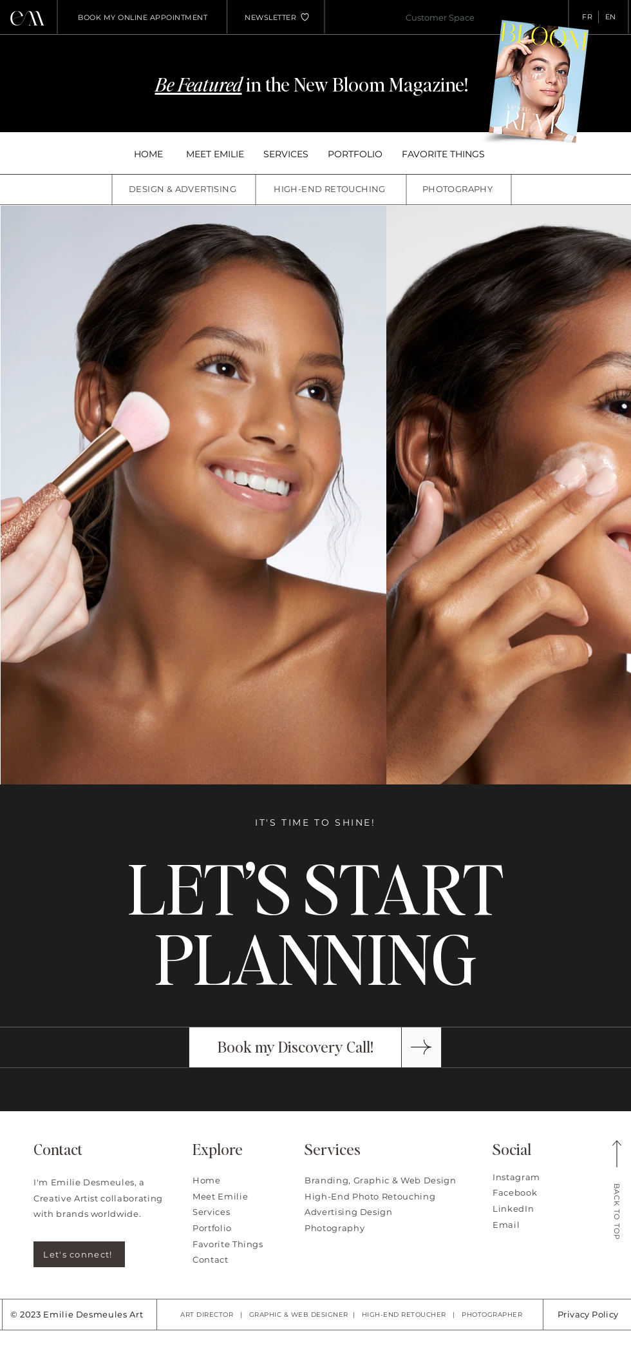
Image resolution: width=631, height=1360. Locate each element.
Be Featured (198, 84)
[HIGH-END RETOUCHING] (331, 189)
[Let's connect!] (79, 1254)
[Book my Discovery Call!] (295, 1047)
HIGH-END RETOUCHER (404, 1314)
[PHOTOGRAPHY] (458, 189)
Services (211, 1212)
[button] (270, 18)
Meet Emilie (220, 1196)
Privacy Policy (588, 1314)
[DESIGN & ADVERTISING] (184, 189)
